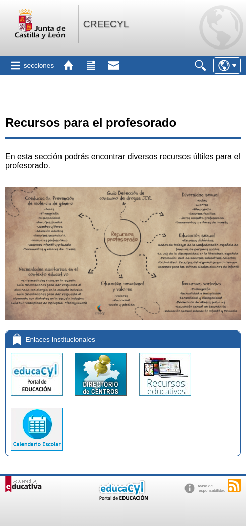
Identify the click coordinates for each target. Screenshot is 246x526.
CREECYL (106, 24)
